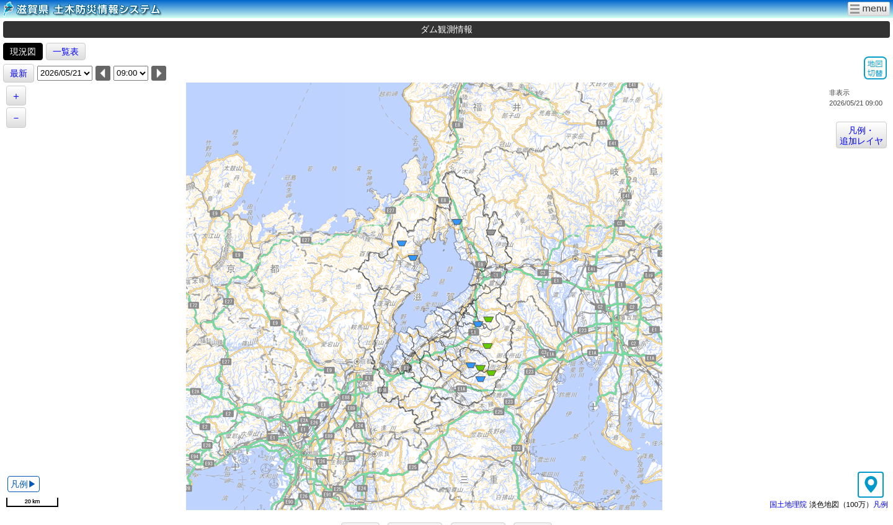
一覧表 (66, 51)
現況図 (23, 51)
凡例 (880, 504)
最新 (18, 73)
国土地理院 (788, 504)
